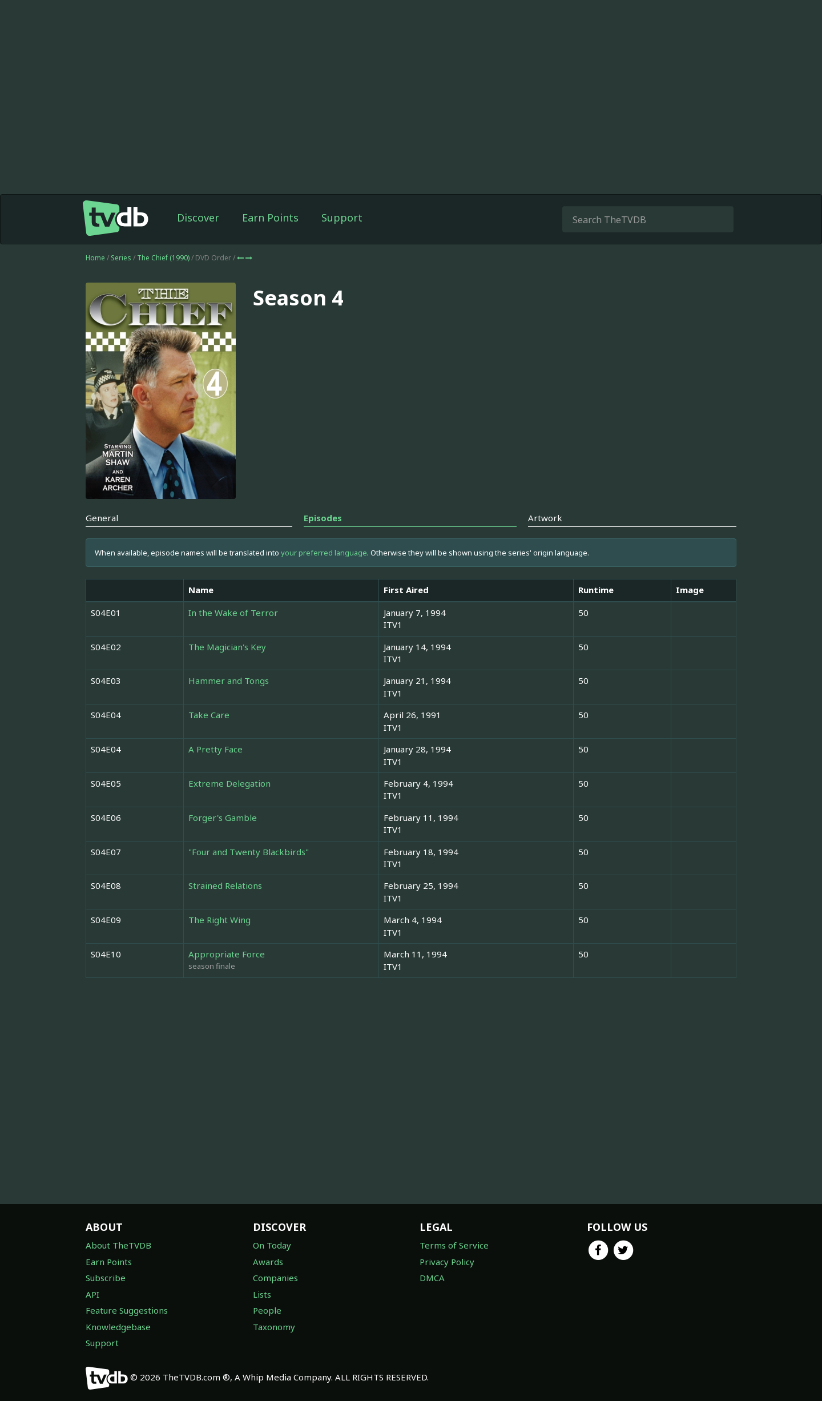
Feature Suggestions (127, 1310)
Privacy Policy (447, 1261)
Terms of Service (454, 1245)
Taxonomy (274, 1326)
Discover (198, 217)
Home (95, 258)
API (92, 1294)
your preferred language (324, 552)
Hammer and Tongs (228, 680)
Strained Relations (225, 885)
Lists (262, 1294)
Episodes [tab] (323, 518)
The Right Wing (219, 919)
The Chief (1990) (164, 258)
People (267, 1310)
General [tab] (102, 518)
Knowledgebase (118, 1326)
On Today (272, 1245)
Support (341, 217)
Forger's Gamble (222, 817)
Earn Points (270, 217)
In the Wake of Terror (233, 612)
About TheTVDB (118, 1245)
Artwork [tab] (545, 518)
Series (121, 258)
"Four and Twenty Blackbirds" (248, 851)
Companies (275, 1277)
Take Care (208, 714)
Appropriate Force (226, 954)
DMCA (432, 1277)
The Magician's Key (227, 647)
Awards (268, 1261)
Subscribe (106, 1277)
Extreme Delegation (229, 783)
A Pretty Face (215, 749)
